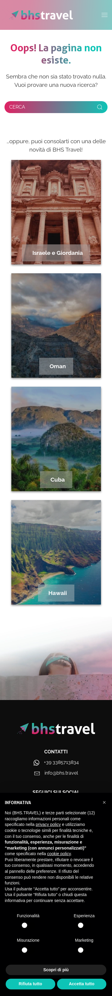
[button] (104, 802)
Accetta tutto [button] (81, 983)
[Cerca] (56, 107)
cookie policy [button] (59, 853)
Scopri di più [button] (56, 969)
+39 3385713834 (61, 762)
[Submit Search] (100, 107)
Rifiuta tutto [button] (30, 983)
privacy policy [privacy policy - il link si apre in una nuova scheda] (48, 824)
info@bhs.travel (61, 773)
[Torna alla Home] (41, 15)
